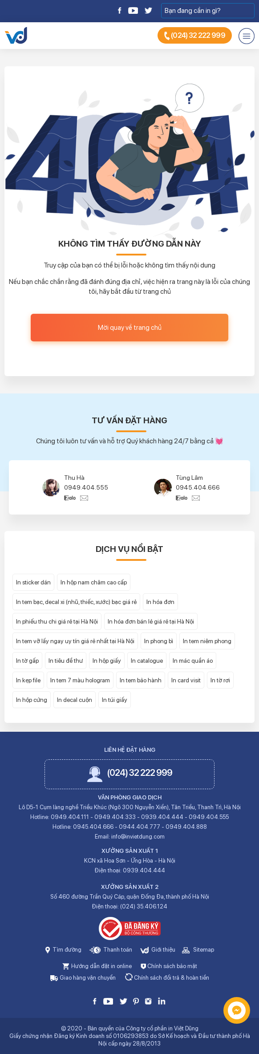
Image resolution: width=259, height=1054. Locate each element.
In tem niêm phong (207, 641)
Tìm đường (63, 949)
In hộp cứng (31, 699)
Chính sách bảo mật (169, 966)
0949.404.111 (70, 817)
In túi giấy (114, 699)
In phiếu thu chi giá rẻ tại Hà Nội (57, 621)
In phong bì (158, 641)
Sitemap (198, 949)
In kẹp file (28, 680)
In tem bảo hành (141, 680)
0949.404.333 (115, 817)
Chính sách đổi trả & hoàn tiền (167, 977)
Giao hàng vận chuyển (83, 977)
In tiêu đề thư (66, 660)
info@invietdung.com (138, 836)
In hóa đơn (160, 601)
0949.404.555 (86, 487)
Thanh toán (110, 949)
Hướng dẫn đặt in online (97, 966)
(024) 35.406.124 (143, 906)
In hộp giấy (107, 660)
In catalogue (147, 660)
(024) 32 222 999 (194, 36)
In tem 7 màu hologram (80, 680)
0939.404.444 (162, 817)
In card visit (186, 680)
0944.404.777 (139, 826)
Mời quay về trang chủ (130, 328)
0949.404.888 (186, 826)
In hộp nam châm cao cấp (94, 582)
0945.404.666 (198, 487)
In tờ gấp (27, 660)
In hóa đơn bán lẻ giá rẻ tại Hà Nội (151, 621)
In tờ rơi (220, 680)
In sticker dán (33, 582)
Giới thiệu (157, 949)
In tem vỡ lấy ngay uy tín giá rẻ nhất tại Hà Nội (75, 641)
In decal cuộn (74, 699)
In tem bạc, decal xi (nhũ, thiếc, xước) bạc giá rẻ (76, 601)
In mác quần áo (193, 660)
